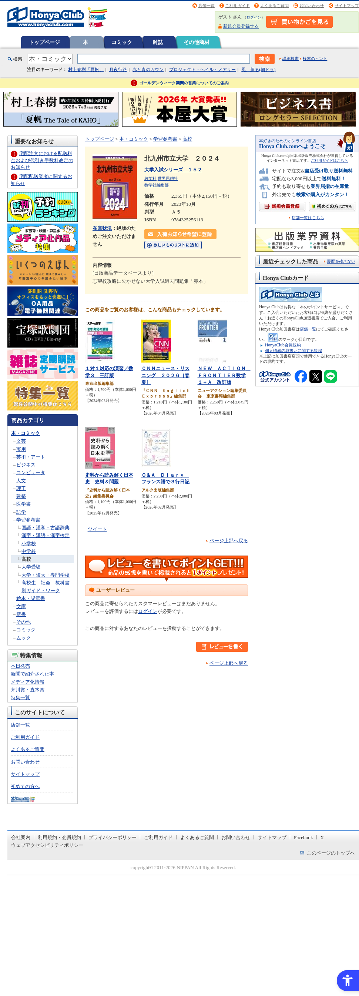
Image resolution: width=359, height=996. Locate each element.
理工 (21, 488)
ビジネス (26, 464)
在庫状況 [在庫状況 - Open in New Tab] (102, 228)
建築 (21, 496)
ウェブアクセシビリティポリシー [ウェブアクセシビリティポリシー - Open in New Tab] (47, 845)
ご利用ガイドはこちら (329, 160)
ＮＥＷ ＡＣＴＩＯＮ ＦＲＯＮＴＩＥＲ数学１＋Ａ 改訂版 (224, 375)
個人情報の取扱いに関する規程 (293, 350)
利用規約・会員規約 (59, 837)
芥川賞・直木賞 (27, 689)
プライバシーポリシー (112, 837)
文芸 (21, 441)
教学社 (150, 178)
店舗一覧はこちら (308, 218)
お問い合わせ (311, 5)
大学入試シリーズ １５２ (173, 169)
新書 (21, 614)
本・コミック (25, 433)
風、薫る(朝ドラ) (258, 69)
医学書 (23, 504)
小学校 (28, 543)
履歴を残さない (341, 261)
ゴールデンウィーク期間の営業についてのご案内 (184, 83)
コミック (121, 42)
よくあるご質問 (274, 5)
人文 (21, 480)
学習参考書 (28, 520)
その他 (23, 622)
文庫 (21, 606)
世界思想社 (168, 178)
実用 (21, 449)
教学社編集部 (156, 185)
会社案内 (20, 837)
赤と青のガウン (148, 69)
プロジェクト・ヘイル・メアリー (202, 69)
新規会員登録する (241, 26)
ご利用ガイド (237, 5)
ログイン (253, 17)
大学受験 (31, 567)
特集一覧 (20, 697)
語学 (21, 512)
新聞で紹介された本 (32, 674)
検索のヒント (315, 58)
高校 (26, 559)
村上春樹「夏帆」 (86, 69)
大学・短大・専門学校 (45, 575)
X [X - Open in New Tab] (322, 837)
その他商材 (196, 42)
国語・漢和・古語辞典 (45, 527)
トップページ (44, 42)
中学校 (28, 551)
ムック (23, 638)
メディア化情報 (27, 682)
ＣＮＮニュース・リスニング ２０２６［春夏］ (165, 375)
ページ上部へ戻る (228, 540)
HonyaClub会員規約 (283, 345)
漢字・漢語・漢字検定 (45, 535)
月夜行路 (118, 69)
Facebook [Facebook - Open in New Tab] (303, 837)
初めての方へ (25, 786)
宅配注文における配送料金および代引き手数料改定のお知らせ (42, 160)
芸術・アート (30, 457)
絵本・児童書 (30, 598)
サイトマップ (347, 5)
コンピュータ (30, 472)
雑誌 (158, 42)
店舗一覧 (206, 5)
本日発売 (20, 666)
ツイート (97, 529)
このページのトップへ (331, 853)
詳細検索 (290, 58)
